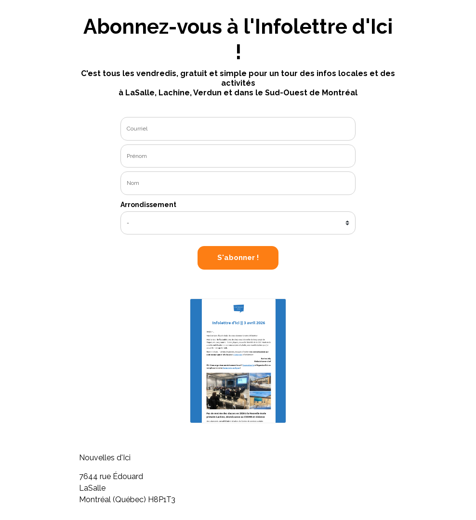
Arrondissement (148, 204)
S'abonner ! (238, 257)
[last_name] (238, 183)
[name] (238, 156)
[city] (238, 223)
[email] (238, 129)
